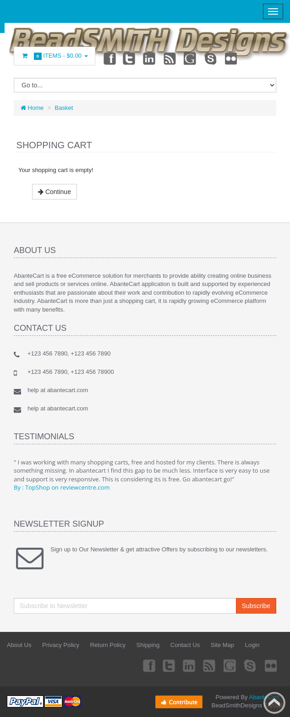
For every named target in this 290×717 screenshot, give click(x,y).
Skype (211, 58)
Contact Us (185, 645)
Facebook (109, 58)
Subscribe (256, 605)
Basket (64, 107)
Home (32, 107)
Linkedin (150, 58)
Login (252, 645)
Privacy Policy (60, 645)
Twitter (129, 58)
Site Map (222, 645)
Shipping (148, 645)
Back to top (274, 703)
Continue (54, 191)
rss (170, 58)
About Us (19, 645)
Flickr (231, 58)
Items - (54, 56)
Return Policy (108, 645)
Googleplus (190, 58)
